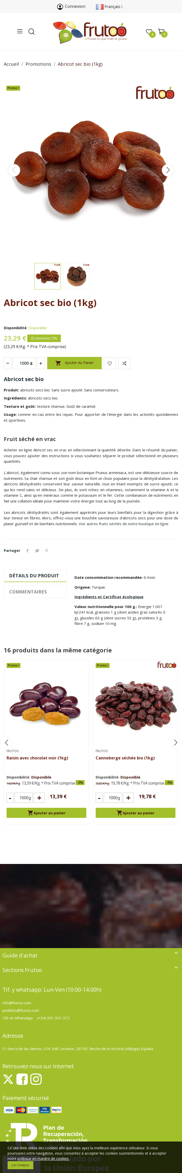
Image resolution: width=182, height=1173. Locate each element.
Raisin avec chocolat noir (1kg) (37, 758)
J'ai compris (20, 1165)
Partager (27, 550)
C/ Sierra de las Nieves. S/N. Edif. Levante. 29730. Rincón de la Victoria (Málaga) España (78, 1048)
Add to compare (124, 363)
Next (168, 170)
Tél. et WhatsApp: (18, 1017)
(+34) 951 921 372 (53, 1017)
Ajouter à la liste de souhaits (109, 363)
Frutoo (13, 751)
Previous (14, 170)
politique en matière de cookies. (43, 1158)
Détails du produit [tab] (34, 576)
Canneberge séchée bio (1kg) (125, 758)
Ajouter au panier (74, 363)
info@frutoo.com (17, 1002)
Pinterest (46, 550)
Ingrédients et (108, 596)
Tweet (37, 550)
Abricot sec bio (24, 379)
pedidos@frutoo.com (21, 1010)
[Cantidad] (24, 798)
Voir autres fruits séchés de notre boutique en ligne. (124, 523)
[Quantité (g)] (24, 363)
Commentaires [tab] (28, 592)
